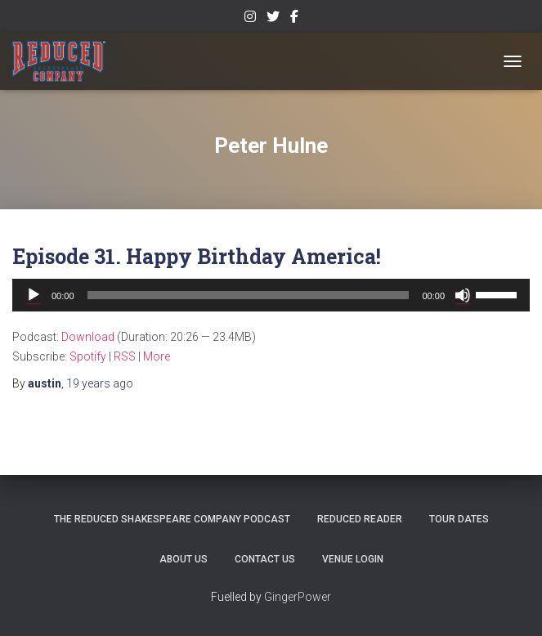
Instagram (250, 19)
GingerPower (297, 596)
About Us (183, 559)
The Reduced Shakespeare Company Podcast (172, 519)
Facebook (294, 19)
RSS (125, 356)
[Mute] (463, 295)
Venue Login (352, 559)
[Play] (33, 295)
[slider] (248, 295)
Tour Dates (459, 519)
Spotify (87, 356)
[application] (271, 295)
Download (87, 336)
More (156, 356)
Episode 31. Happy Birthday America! (196, 256)
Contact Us (265, 559)
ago (99, 383)
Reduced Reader (359, 519)
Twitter (273, 19)
